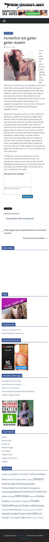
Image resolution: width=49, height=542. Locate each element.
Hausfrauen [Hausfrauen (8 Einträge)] (28, 491)
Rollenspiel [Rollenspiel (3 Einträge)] (5, 510)
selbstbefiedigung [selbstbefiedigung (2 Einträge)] (26, 510)
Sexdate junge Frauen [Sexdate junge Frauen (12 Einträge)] (14, 513)
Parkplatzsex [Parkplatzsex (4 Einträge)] (26, 501)
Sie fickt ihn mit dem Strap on (12, 384)
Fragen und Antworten (9, 458)
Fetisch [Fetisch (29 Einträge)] (39, 479)
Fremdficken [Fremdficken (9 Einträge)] (21, 487)
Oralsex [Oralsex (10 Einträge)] (40, 496)
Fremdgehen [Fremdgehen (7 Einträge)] (34, 488)
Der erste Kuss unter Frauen (11, 381)
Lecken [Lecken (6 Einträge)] (5, 496)
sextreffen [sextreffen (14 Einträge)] (32, 513)
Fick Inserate (8, 33)
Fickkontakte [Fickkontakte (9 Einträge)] (8, 487)
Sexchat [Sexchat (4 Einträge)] (39, 510)
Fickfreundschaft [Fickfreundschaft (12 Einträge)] (25, 483)
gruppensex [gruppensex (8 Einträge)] (16, 491)
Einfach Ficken (6, 441)
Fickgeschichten (7, 455)
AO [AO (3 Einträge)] (18, 474)
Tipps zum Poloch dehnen (10, 388)
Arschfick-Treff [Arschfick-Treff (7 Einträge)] (26, 474)
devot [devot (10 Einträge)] (5, 479)
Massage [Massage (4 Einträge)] (11, 496)
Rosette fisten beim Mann (35, 238)
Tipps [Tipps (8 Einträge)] (23, 517)
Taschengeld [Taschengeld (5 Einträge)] (15, 518)
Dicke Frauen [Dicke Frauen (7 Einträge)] (14, 479)
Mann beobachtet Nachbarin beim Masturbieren (18, 391)
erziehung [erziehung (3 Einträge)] (30, 480)
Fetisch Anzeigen (7, 448)
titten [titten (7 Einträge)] (29, 517)
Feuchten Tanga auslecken (11, 395)
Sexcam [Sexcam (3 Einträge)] (33, 510)
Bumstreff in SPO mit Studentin (20, 218)
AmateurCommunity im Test (11, 330)
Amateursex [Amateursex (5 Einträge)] (7, 474)
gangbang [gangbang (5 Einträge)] (6, 492)
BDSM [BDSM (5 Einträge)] (36, 474)
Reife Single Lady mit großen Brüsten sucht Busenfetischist (24, 231)
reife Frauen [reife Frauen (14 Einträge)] (37, 505)
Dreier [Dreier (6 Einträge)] (23, 479)
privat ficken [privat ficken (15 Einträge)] (22, 505)
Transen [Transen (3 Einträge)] (34, 518)
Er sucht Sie (6, 444)
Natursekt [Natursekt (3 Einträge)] (33, 496)
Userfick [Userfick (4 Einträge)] (40, 518)
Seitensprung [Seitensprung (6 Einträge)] (15, 509)
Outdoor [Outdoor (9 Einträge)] (6, 501)
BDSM (4, 437)
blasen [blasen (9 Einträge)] (42, 474)
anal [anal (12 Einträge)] (14, 474)
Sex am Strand (27, 149)
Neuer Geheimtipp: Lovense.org (12, 333)
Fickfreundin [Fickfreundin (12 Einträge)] (9, 483)
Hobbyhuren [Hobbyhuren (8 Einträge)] (41, 491)
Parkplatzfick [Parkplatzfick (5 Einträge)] (16, 501)
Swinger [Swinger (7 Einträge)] (5, 517)
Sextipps (4, 461)
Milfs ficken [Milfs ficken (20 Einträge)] (22, 496)
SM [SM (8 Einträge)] (40, 513)
